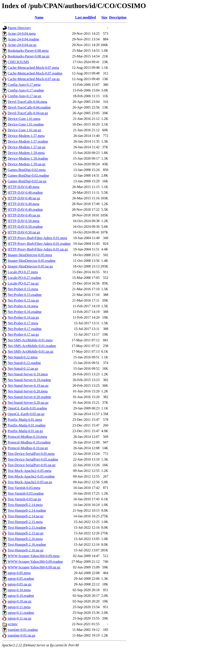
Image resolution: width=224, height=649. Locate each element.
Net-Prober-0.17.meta (23, 323)
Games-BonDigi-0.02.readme (28, 175)
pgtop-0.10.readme (21, 595)
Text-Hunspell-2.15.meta (25, 522)
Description (117, 17)
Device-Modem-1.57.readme (28, 141)
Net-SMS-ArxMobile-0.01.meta (30, 340)
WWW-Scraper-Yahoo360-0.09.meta (34, 556)
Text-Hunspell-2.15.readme (27, 527)
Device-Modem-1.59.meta (26, 153)
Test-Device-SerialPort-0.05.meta (31, 454)
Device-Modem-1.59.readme (28, 158)
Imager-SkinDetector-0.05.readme (32, 260)
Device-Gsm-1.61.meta (24, 119)
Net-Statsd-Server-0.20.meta (28, 391)
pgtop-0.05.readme (21, 578)
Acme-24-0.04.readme (23, 39)
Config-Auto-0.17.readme (26, 90)
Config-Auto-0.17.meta (24, 84)
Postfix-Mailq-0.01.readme (27, 425)
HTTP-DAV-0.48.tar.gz (24, 198)
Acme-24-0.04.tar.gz (22, 45)
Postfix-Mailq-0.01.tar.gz (25, 431)
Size (104, 17)
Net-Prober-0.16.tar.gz (23, 317)
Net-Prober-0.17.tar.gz (23, 334)
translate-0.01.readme (23, 630)
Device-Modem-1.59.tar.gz (27, 164)
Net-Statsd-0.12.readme (24, 363)
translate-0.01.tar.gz (21, 635)
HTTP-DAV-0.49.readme (25, 209)
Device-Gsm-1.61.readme (26, 124)
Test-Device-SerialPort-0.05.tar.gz (32, 465)
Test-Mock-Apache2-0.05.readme (31, 476)
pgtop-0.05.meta (19, 573)
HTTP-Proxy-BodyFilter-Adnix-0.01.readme (39, 243)
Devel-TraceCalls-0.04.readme (29, 107)
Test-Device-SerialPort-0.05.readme (33, 459)
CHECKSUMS (18, 62)
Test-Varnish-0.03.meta (24, 488)
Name (39, 17)
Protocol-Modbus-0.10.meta (27, 436)
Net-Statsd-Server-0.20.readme (29, 397)
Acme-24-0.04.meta (22, 33)
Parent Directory (19, 28)
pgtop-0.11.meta (19, 607)
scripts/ (13, 624)
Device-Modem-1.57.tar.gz (27, 147)
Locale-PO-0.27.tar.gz (23, 283)
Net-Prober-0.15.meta (23, 289)
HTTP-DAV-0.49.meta (23, 204)
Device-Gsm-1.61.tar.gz (24, 130)
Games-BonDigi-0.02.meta (27, 170)
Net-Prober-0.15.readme (25, 295)
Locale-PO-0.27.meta (23, 272)
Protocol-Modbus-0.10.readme (29, 442)
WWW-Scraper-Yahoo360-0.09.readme (35, 561)
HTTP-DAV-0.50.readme (25, 226)
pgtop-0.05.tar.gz (20, 584)
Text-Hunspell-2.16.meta (25, 539)
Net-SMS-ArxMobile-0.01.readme (32, 346)
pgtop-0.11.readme (21, 612)
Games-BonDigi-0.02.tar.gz (27, 181)
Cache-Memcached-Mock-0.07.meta (33, 67)
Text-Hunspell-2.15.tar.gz (26, 533)
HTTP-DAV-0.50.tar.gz (24, 232)
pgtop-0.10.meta (19, 590)
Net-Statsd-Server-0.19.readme (29, 380)
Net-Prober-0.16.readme (25, 312)
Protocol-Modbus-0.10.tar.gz (28, 448)
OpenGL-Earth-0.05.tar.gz (26, 414)
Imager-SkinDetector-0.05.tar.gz (30, 266)
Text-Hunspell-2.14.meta (25, 505)
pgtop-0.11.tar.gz (19, 618)
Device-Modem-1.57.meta (26, 136)
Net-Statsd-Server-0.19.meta (28, 374)
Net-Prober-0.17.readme (25, 329)
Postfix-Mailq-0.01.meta (25, 419)
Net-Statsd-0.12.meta (22, 357)
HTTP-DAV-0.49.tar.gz (24, 215)
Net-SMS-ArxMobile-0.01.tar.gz (30, 351)
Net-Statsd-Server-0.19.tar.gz (28, 385)
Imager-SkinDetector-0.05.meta (30, 255)
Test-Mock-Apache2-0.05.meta (29, 471)
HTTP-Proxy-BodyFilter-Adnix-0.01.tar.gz (38, 249)
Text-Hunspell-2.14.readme (27, 510)
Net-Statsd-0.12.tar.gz (23, 368)
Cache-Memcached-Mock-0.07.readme (35, 73)
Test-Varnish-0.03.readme (26, 493)
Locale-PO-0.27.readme (24, 278)
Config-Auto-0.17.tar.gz (24, 96)
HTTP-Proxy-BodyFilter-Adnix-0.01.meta (37, 238)
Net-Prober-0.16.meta (23, 306)
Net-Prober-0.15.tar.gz (23, 300)
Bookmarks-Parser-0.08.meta (28, 50)
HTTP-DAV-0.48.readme (25, 192)
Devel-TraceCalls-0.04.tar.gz (28, 113)
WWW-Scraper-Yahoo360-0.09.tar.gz (34, 567)
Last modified (85, 17)
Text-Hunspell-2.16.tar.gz (26, 550)
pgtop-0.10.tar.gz (20, 601)
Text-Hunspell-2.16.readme (27, 544)
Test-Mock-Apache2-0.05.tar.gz (30, 482)
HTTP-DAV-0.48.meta (23, 187)
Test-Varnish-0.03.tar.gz (24, 499)
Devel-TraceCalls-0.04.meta (27, 102)
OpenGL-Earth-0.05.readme (27, 408)
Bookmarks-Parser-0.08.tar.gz (28, 56)
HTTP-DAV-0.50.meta (23, 221)
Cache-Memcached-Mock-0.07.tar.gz (34, 79)
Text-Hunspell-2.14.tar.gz (26, 516)
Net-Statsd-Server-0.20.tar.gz (28, 402)
